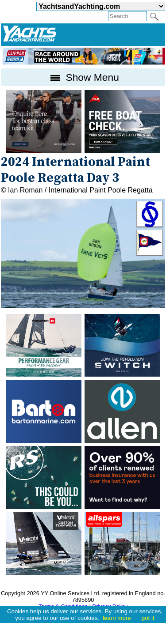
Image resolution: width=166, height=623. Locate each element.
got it (148, 618)
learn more (117, 618)
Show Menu (83, 77)
